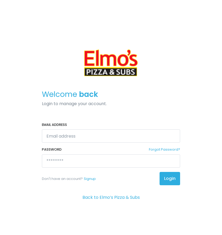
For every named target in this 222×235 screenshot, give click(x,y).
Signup (90, 178)
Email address (54, 124)
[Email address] (111, 136)
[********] (111, 161)
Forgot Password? (164, 149)
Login (170, 178)
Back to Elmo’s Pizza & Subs (111, 197)
